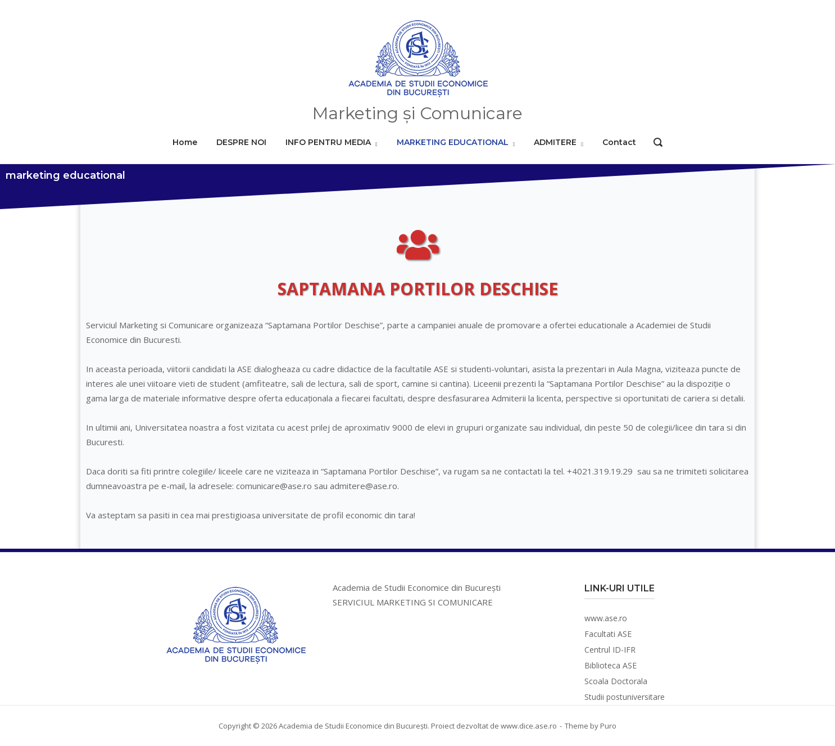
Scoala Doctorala (615, 681)
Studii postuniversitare (624, 696)
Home (185, 142)
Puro (608, 726)
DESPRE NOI (241, 142)
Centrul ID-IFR (610, 649)
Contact (619, 142)
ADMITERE (555, 142)
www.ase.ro (605, 618)
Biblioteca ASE (610, 665)
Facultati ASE (608, 634)
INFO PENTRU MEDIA (328, 142)
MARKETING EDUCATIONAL (453, 142)
